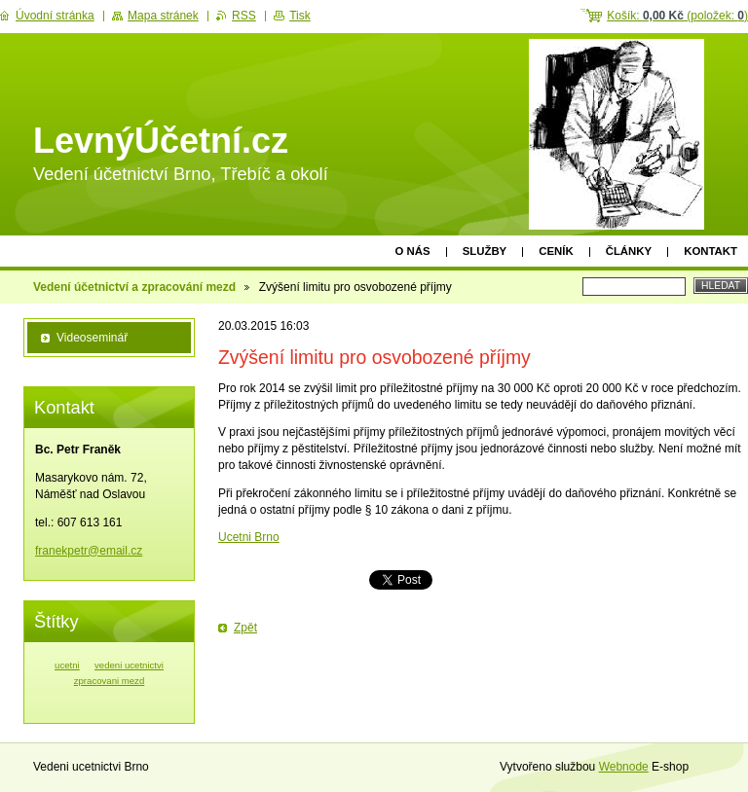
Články (629, 251)
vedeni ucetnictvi (129, 665)
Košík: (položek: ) (677, 15)
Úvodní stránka (55, 15)
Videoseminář (92, 337)
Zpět (245, 627)
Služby (485, 251)
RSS (244, 15)
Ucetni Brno (249, 537)
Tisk (300, 15)
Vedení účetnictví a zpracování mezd (134, 287)
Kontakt (710, 251)
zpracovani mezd (109, 680)
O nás (412, 251)
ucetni (67, 665)
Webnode (624, 767)
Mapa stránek (163, 15)
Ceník (556, 251)
